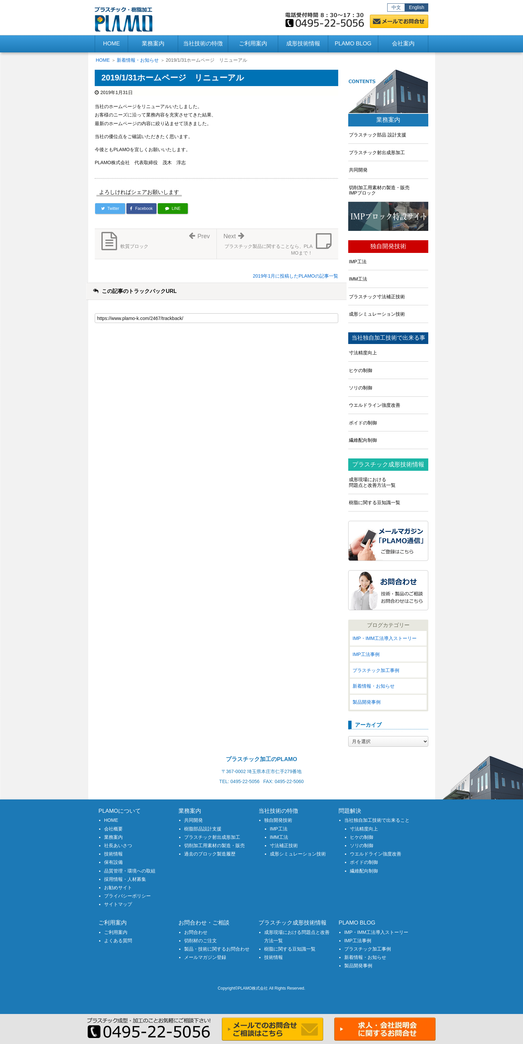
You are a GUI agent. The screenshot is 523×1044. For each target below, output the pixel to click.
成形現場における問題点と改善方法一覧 (372, 482)
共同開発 (358, 169)
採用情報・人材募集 (125, 879)
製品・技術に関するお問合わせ (216, 949)
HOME (111, 43)
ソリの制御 (360, 387)
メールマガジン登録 (205, 957)
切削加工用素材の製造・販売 (214, 845)
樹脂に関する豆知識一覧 (374, 502)
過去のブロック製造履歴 (209, 853)
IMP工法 (358, 261)
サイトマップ (118, 904)
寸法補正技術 (284, 845)
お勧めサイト (118, 887)
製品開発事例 (367, 702)
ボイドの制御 (363, 422)
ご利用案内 (115, 932)
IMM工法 (358, 279)
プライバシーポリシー (127, 896)
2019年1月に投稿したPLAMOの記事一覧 (295, 276)
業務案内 (388, 120)
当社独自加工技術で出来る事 (388, 338)
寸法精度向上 (363, 352)
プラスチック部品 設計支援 (377, 134)
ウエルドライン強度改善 (374, 405)
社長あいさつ (118, 845)
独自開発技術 (388, 246)
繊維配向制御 (363, 440)
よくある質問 (118, 940)
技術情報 (113, 853)
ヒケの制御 (360, 370)
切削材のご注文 (200, 940)
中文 (396, 7)
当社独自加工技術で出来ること (377, 820)
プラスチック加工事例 (376, 670)
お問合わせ (195, 932)
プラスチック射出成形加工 (377, 152)
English (416, 7)
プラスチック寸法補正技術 (377, 296)
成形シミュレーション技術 (377, 314)
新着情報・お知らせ (138, 60)
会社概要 (113, 828)
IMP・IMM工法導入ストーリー (385, 638)
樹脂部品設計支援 (202, 828)
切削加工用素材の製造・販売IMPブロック (379, 190)
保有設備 (113, 862)
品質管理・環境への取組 (129, 871)
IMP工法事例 (366, 654)
